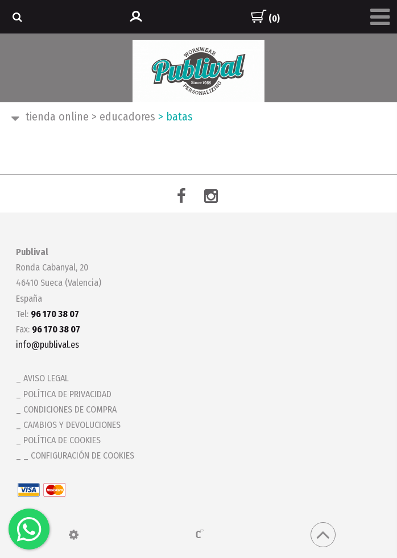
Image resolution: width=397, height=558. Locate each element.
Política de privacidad (67, 394)
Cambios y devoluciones (72, 424)
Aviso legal (46, 378)
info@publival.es (47, 344)
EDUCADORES (123, 116)
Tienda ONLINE (57, 116)
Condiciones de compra (70, 409)
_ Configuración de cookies (78, 455)
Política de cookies (62, 440)
